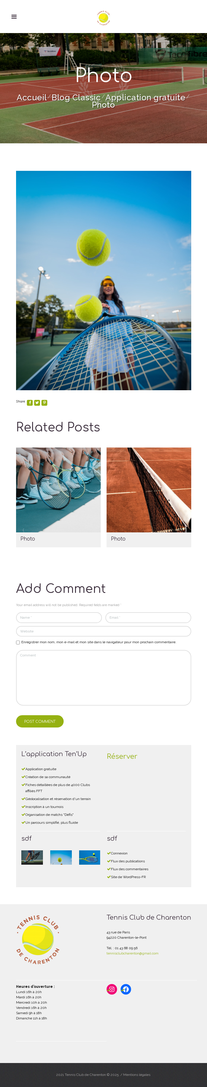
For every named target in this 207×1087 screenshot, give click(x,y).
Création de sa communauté (47, 777)
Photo (27, 539)
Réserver (122, 757)
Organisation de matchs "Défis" (49, 815)
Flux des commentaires (129, 869)
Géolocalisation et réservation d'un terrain (58, 799)
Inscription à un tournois (44, 807)
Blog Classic (76, 97)
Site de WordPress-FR (128, 877)
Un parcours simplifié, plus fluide (51, 823)
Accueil (32, 97)
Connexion (119, 853)
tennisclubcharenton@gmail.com (133, 953)
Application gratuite (145, 97)
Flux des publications (128, 861)
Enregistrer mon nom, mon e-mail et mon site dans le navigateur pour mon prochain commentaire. (98, 642)
